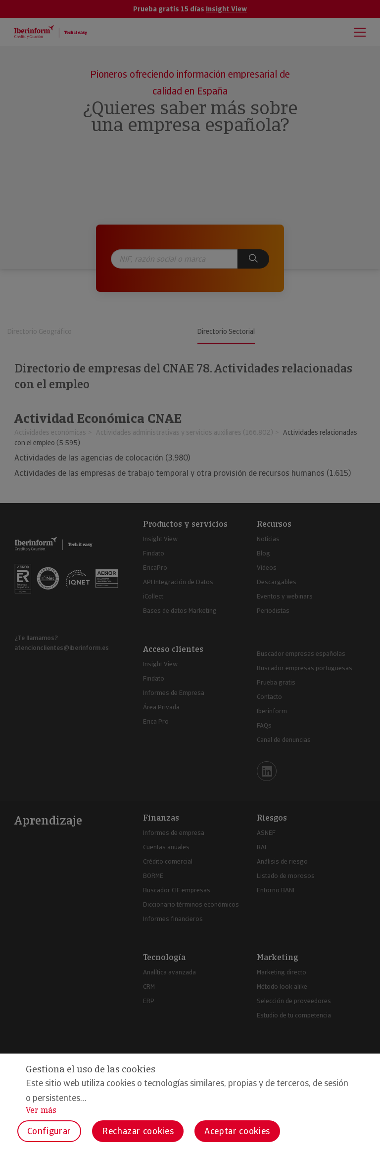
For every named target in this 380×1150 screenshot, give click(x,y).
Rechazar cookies (138, 1131)
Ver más (41, 1110)
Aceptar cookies (237, 1131)
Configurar (49, 1131)
